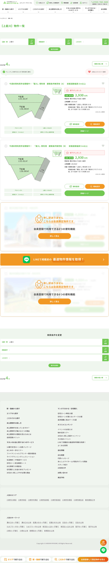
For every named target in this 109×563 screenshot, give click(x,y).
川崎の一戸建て (12, 530)
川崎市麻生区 (79, 500)
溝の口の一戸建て (13, 522)
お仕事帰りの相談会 (14, 466)
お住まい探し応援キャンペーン (69, 436)
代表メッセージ (63, 458)
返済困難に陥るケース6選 (67, 420)
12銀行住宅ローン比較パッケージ (19, 447)
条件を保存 (54, 49)
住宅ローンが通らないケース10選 (70, 416)
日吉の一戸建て (68, 522)
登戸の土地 (92, 526)
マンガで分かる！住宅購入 (91, 9)
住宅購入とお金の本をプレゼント (19, 469)
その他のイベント (64, 439)
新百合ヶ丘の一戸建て (51, 526)
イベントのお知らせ (65, 429)
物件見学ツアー (63, 432)
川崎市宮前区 (56, 500)
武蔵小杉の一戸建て (40, 522)
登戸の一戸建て (81, 526)
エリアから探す (23, 9)
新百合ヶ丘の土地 (67, 526)
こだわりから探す (38, 9)
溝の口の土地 (26, 522)
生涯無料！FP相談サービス (17, 460)
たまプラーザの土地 (33, 526)
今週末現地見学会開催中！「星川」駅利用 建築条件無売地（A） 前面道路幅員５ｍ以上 (47, 83)
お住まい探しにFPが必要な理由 (18, 472)
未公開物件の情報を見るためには (19, 434)
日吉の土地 (79, 522)
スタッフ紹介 (63, 464)
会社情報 (61, 450)
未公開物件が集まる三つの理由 (18, 431)
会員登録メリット (13, 437)
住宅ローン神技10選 (65, 413)
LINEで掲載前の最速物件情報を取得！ (72, 442)
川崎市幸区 (22, 500)
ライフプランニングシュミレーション (21, 456)
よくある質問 (63, 445)
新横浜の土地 (49, 530)
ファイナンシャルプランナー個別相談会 (21, 453)
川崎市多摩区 (67, 500)
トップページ (3, 18)
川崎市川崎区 (12, 500)
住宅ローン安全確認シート (16, 463)
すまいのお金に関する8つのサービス (73, 9)
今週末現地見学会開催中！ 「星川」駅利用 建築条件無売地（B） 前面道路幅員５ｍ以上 (48, 146)
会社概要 (61, 455)
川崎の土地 (24, 530)
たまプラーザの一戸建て (16, 526)
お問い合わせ (63, 472)
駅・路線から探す (8, 9)
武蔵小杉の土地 (55, 522)
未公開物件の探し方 (55, 9)
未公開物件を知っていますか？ (18, 428)
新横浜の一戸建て (36, 530)
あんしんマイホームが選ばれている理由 (72, 461)
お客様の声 (62, 468)
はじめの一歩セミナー (15, 450)
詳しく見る (54, 236)
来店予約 (61, 477)
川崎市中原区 (33, 500)
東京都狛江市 (90, 500)
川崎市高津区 (44, 500)
